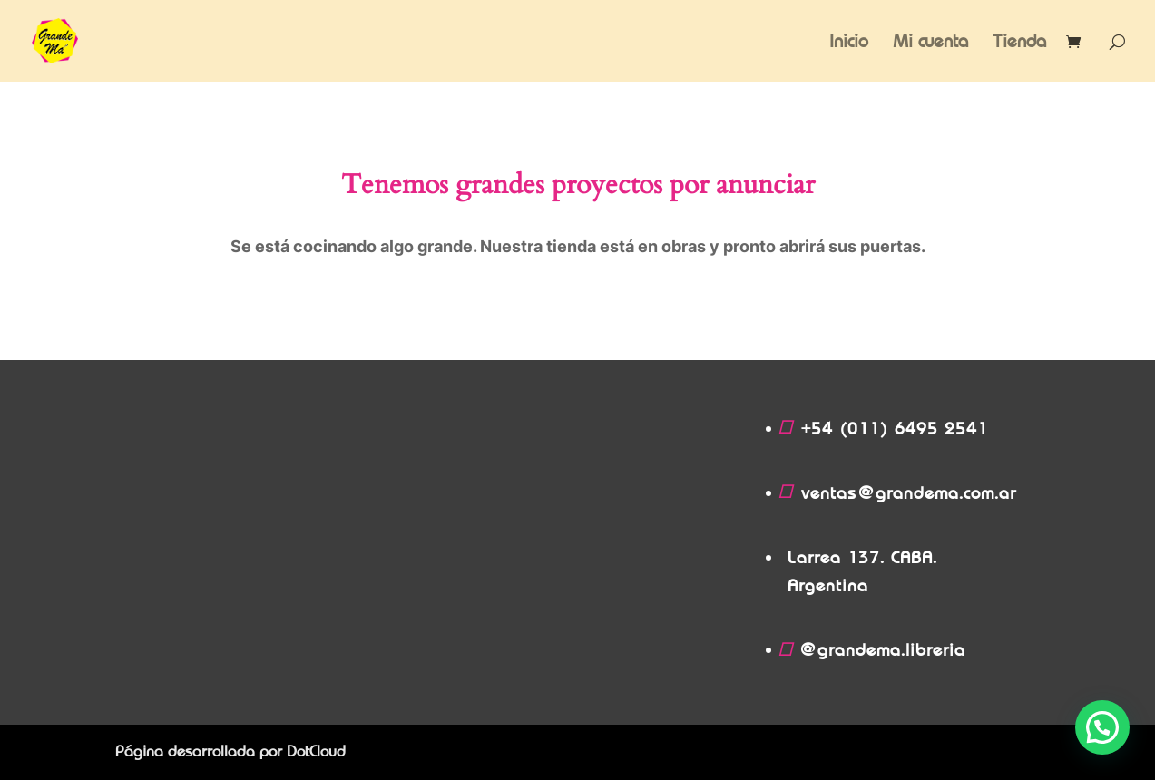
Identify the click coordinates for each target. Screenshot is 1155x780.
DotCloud (316, 751)
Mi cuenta (930, 43)
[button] (1102, 727)
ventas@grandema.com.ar (908, 493)
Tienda (1019, 43)
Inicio (848, 43)
